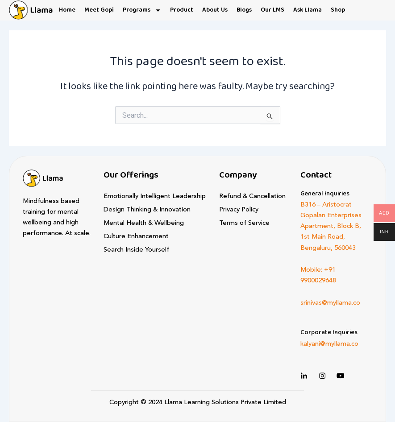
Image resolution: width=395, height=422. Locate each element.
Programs (142, 10)
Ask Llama (307, 10)
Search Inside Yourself (136, 250)
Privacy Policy (238, 210)
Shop (338, 10)
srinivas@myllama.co (330, 303)
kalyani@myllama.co (329, 344)
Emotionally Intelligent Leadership (155, 196)
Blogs (244, 10)
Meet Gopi (99, 10)
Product (181, 10)
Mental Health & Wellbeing (144, 223)
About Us (215, 10)
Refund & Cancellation (252, 196)
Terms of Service (244, 223)
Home (67, 10)
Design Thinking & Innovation (147, 210)
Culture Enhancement (136, 236)
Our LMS (272, 10)
